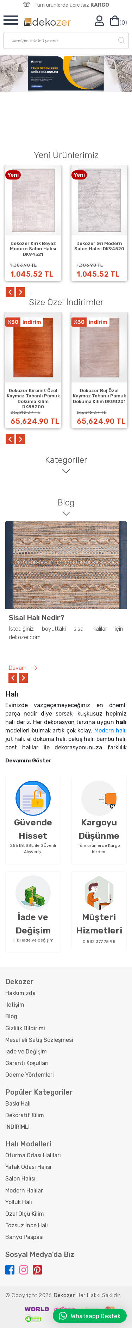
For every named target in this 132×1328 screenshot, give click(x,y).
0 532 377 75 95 (99, 941)
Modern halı (110, 730)
